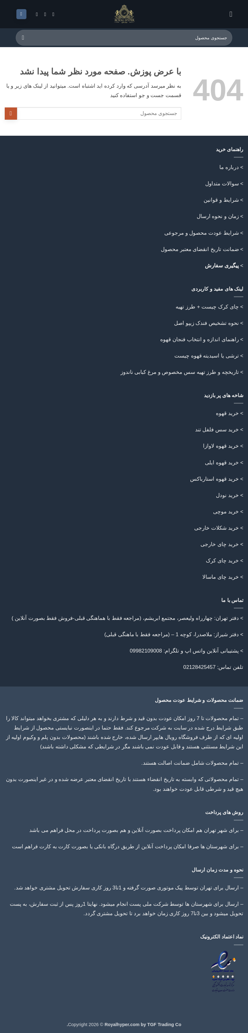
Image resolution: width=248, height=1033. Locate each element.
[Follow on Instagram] (51, 14)
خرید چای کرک (222, 561)
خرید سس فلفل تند (217, 430)
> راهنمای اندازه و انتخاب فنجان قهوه (201, 339)
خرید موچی (226, 512)
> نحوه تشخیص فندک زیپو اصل (208, 323)
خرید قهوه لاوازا (221, 446)
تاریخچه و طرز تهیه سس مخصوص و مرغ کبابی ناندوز (179, 372)
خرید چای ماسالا (220, 577)
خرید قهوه (227, 413)
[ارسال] (23, 37)
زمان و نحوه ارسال (218, 216)
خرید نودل (227, 495)
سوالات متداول (222, 184)
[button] (228, 14)
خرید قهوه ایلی (222, 463)
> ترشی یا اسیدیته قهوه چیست (208, 356)
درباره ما (229, 167)
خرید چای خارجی (219, 544)
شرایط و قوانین (221, 200)
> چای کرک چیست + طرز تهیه (209, 307)
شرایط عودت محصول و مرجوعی (201, 233)
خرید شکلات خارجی (216, 528)
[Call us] (43, 14)
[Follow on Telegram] (35, 14)
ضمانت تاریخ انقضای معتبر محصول (200, 249)
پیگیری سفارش (222, 266)
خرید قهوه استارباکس (214, 479)
